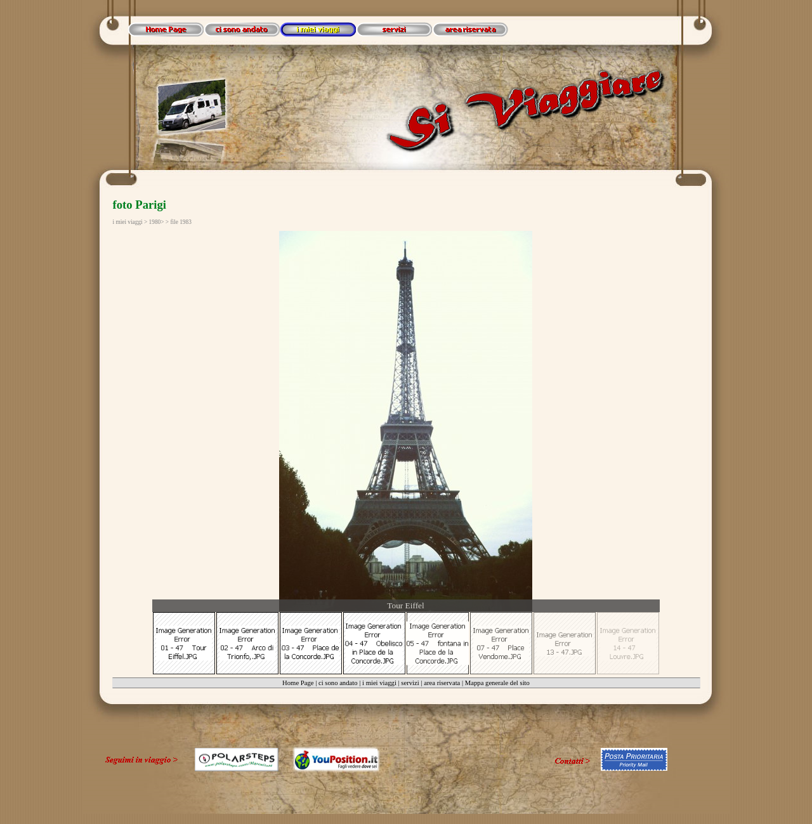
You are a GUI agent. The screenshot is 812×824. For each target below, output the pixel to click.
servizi (410, 682)
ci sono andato (338, 682)
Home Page (297, 682)
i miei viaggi (379, 682)
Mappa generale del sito (497, 682)
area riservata (442, 682)
